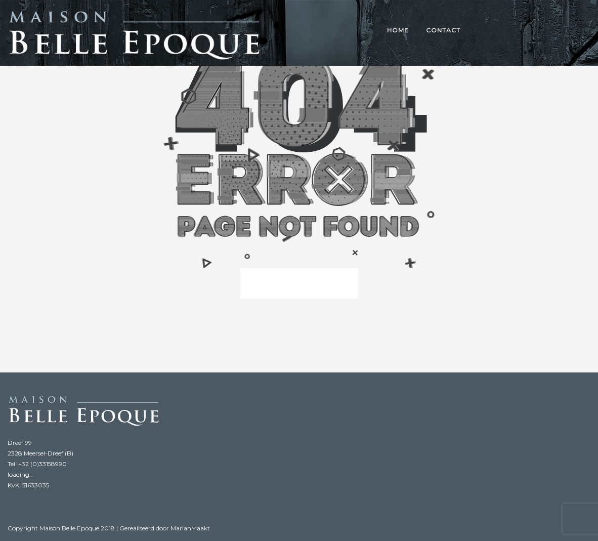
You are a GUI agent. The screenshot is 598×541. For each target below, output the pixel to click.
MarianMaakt (190, 528)
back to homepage (299, 283)
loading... (21, 474)
